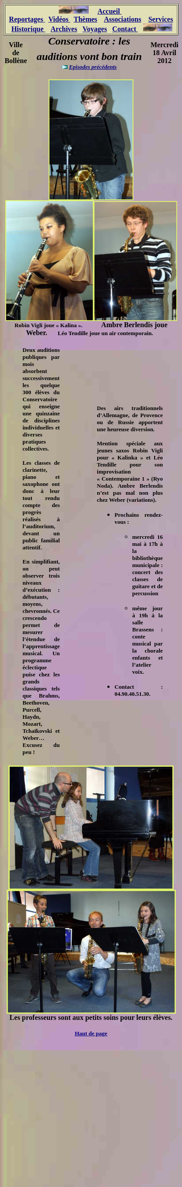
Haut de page (91, 1033)
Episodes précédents (93, 66)
